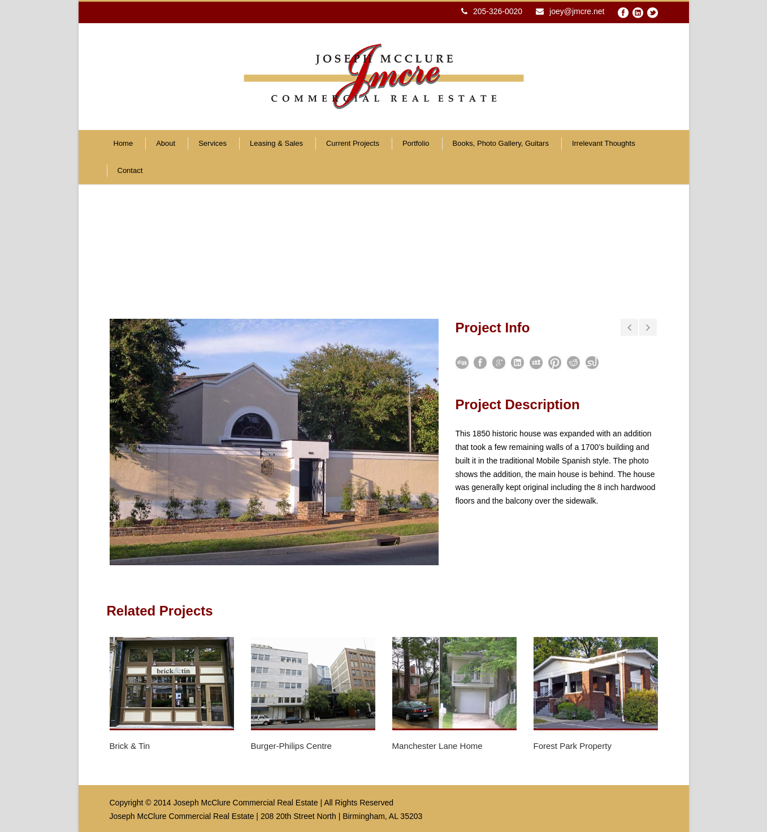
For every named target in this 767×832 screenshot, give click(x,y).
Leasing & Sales (276, 143)
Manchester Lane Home (437, 746)
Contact (130, 170)
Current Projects (352, 143)
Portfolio (416, 143)
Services (212, 143)
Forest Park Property (573, 746)
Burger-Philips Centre (291, 746)
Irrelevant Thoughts (603, 143)
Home (123, 143)
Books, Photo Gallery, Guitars (501, 143)
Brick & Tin (130, 746)
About (165, 143)
